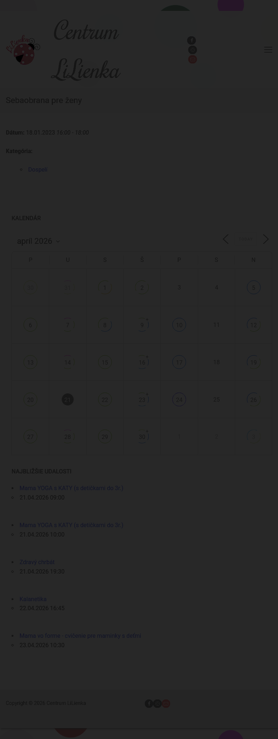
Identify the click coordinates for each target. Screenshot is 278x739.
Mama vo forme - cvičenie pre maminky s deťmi (80, 635)
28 (67, 437)
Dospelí (37, 169)
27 (30, 437)
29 (105, 437)
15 (105, 362)
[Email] (192, 59)
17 (179, 362)
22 (105, 400)
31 (67, 287)
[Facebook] (191, 40)
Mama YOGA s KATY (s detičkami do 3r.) (71, 488)
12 (253, 325)
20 (30, 400)
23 (142, 400)
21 (67, 400)
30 (30, 287)
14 (67, 362)
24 (179, 400)
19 (253, 362)
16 (142, 362)
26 (253, 400)
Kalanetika (33, 599)
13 (30, 362)
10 (179, 325)
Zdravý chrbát (37, 562)
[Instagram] (192, 50)
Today (246, 239)
